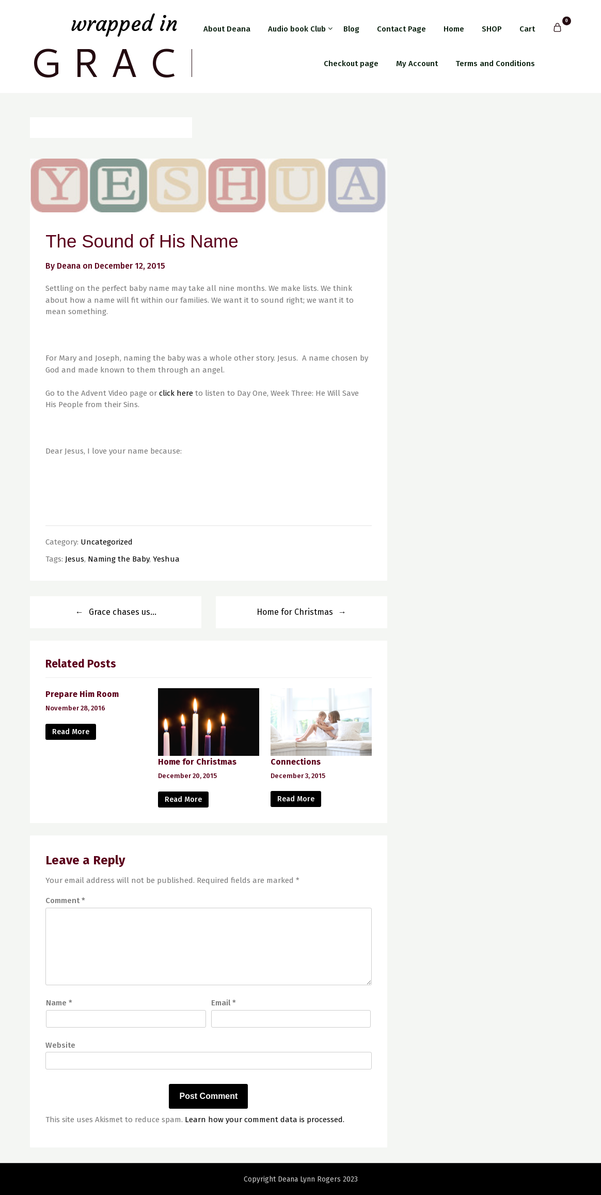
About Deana (226, 29)
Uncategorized (107, 542)
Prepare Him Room (82, 694)
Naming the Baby (118, 559)
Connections (296, 762)
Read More (70, 731)
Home (454, 29)
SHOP (492, 29)
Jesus (74, 559)
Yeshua (166, 559)
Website (60, 1045)
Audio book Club (297, 29)
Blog (351, 29)
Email (223, 1002)
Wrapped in (124, 23)
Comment (65, 900)
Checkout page (351, 63)
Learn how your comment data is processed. (264, 1119)
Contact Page (401, 29)
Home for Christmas (295, 612)
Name (59, 1002)
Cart (527, 29)
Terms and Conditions (495, 63)
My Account (417, 63)
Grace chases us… (122, 612)
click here (176, 393)
